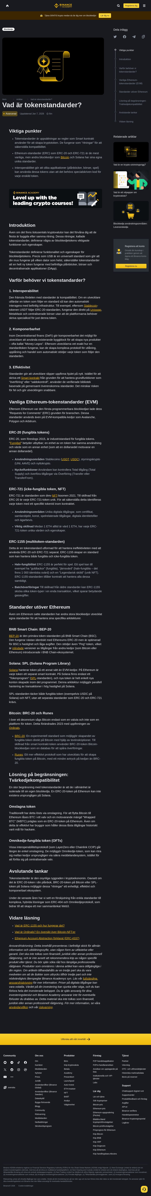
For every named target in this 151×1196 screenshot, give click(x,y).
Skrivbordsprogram (43, 1126)
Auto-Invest (69, 1085)
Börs (66, 1061)
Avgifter (125, 1103)
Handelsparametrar (130, 1115)
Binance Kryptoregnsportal (133, 1119)
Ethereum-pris (99, 1108)
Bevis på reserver (129, 1077)
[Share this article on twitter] (115, 36)
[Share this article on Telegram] (134, 36)
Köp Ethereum (99, 1150)
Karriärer (39, 1065)
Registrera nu (131, 266)
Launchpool (69, 1081)
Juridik (38, 1081)
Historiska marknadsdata (133, 1073)
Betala (67, 1069)
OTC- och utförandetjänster (134, 1069)
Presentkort (69, 1077)
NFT (66, 1093)
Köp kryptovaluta (71, 1065)
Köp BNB (97, 1138)
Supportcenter (128, 1095)
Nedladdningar (41, 1122)
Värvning (126, 1065)
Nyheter (38, 1073)
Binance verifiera (129, 1111)
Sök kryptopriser (100, 1100)
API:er (125, 1107)
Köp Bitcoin (98, 1134)
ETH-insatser (70, 1089)
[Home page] (63, 5)
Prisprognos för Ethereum (104, 1130)
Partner (125, 1061)
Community (40, 1110)
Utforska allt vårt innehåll (75, 1039)
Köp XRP (97, 1142)
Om (36, 1061)
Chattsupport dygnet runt (133, 1091)
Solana (13, 669)
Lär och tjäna (98, 1097)
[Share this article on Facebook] (124, 36)
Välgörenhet (69, 1104)
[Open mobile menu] (144, 5)
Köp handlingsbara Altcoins (105, 1154)
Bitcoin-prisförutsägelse (103, 1126)
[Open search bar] (117, 5)
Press (37, 1077)
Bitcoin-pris (98, 1104)
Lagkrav (125, 1123)
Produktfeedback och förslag (134, 1099)
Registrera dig (131, 6)
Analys (67, 1100)
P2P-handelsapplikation (103, 1061)
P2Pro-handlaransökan (103, 1065)
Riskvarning (40, 1114)
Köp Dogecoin (99, 1146)
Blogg (37, 1106)
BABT (66, 1097)
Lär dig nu (104, 15)
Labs (95, 1082)
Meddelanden (41, 1069)
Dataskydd (39, 1098)
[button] (144, 5)
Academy (68, 1073)
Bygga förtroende (42, 1102)
